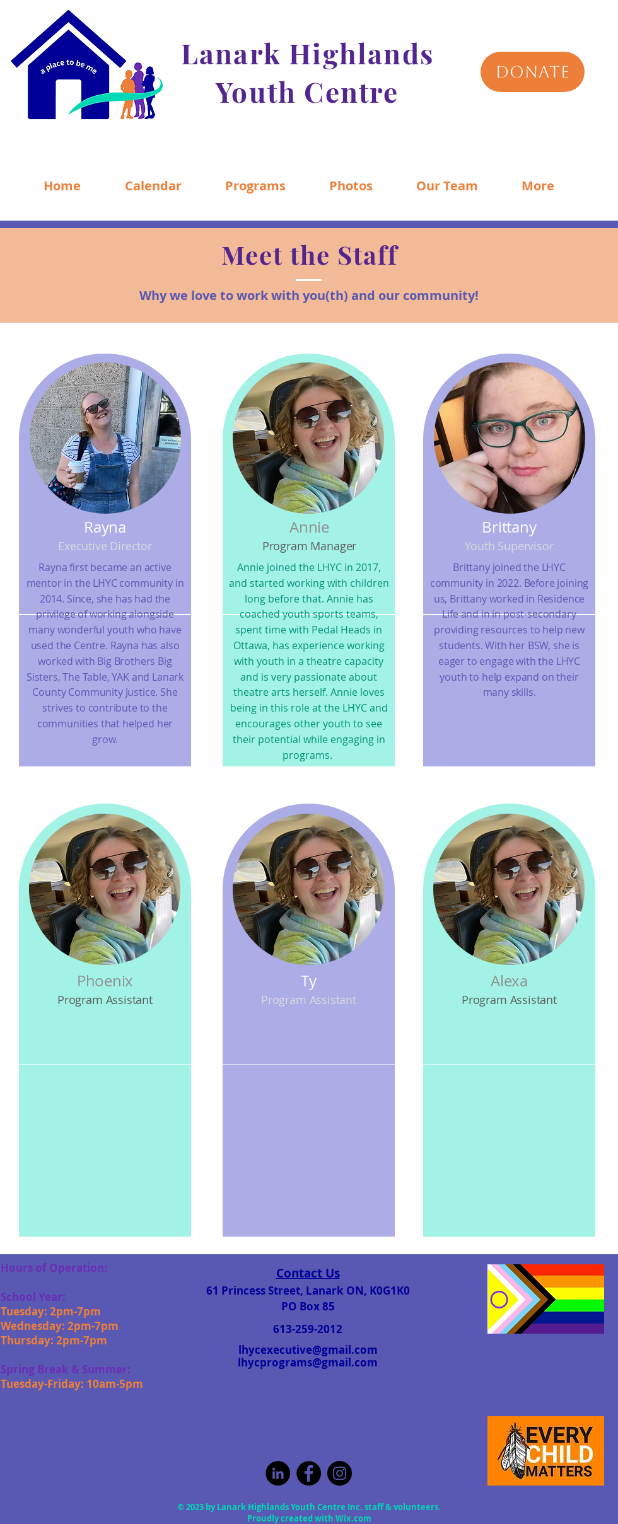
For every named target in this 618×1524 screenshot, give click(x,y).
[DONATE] (533, 72)
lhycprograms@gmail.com (308, 1362)
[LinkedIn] (277, 1473)
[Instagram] (339, 1473)
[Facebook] (308, 1473)
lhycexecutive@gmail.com (308, 1349)
